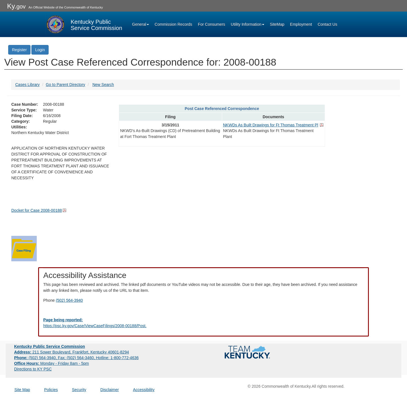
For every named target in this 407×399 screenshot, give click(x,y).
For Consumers (211, 24)
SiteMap (277, 24)
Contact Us (327, 24)
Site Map (22, 389)
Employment (301, 24)
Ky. (16, 6)
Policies (51, 389)
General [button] (140, 24)
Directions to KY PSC (33, 369)
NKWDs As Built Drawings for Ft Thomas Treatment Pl (270, 125)
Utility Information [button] (247, 24)
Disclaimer (109, 389)
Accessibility (143, 389)
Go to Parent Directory (65, 84)
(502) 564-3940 (69, 300)
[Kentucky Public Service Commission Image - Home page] (83, 24)
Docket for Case (36, 210)
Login (40, 50)
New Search (103, 84)
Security (79, 389)
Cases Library (27, 84)
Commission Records (173, 24)
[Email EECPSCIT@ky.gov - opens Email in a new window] (203, 323)
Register (19, 50)
